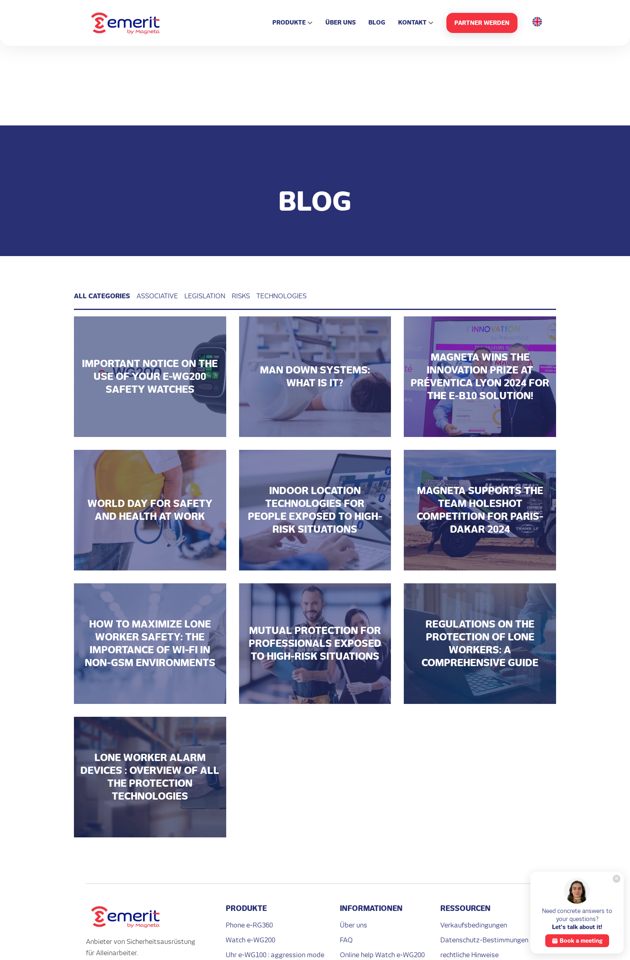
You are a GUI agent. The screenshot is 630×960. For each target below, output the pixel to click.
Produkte (289, 22)
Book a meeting (577, 940)
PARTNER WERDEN (481, 22)
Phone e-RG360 (249, 925)
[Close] (616, 879)
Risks (241, 296)
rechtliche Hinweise (469, 955)
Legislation (204, 296)
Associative (157, 296)
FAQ (346, 940)
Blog (376, 22)
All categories (102, 296)
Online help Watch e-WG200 (382, 955)
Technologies (281, 296)
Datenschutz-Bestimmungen (484, 940)
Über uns (340, 22)
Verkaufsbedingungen (473, 925)
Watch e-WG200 (250, 940)
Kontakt (412, 22)
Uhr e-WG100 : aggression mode (275, 955)
